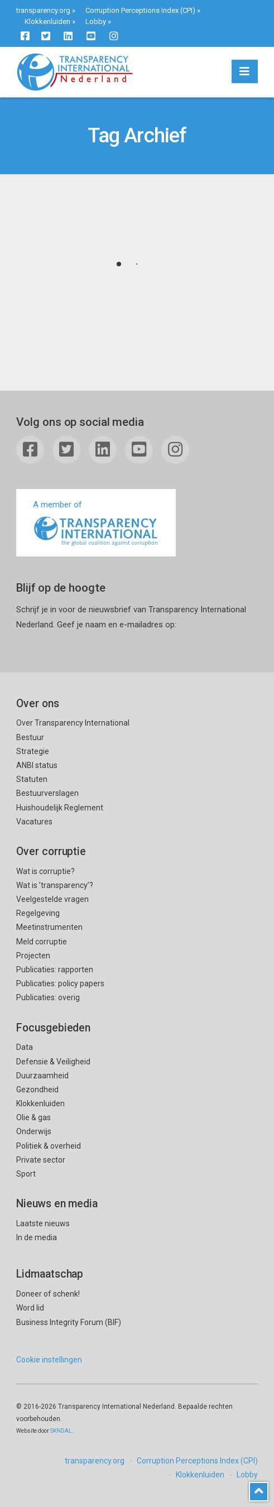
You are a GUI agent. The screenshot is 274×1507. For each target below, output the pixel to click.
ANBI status (36, 765)
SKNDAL (61, 1431)
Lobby (95, 21)
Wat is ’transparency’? (54, 885)
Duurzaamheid (42, 1075)
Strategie (32, 751)
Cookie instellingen (49, 1359)
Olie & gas (33, 1117)
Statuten (31, 779)
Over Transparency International (72, 722)
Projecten (33, 955)
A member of (96, 524)
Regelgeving (38, 913)
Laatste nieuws (43, 1223)
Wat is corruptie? (45, 871)
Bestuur (30, 737)
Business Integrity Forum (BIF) (68, 1322)
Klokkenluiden (47, 21)
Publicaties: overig (48, 997)
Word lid (30, 1307)
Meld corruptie (41, 941)
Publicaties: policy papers (60, 983)
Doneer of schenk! (48, 1293)
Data (24, 1047)
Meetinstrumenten (49, 927)
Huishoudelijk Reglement (59, 807)
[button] (245, 71)
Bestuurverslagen (47, 793)
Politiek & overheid (48, 1145)
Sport (26, 1173)
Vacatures (34, 821)
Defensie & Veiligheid (53, 1061)
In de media (36, 1237)
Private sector (40, 1159)
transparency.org (43, 10)
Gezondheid (37, 1089)
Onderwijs (33, 1131)
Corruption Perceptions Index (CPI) (140, 10)
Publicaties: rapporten (54, 969)
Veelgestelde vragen (52, 899)
